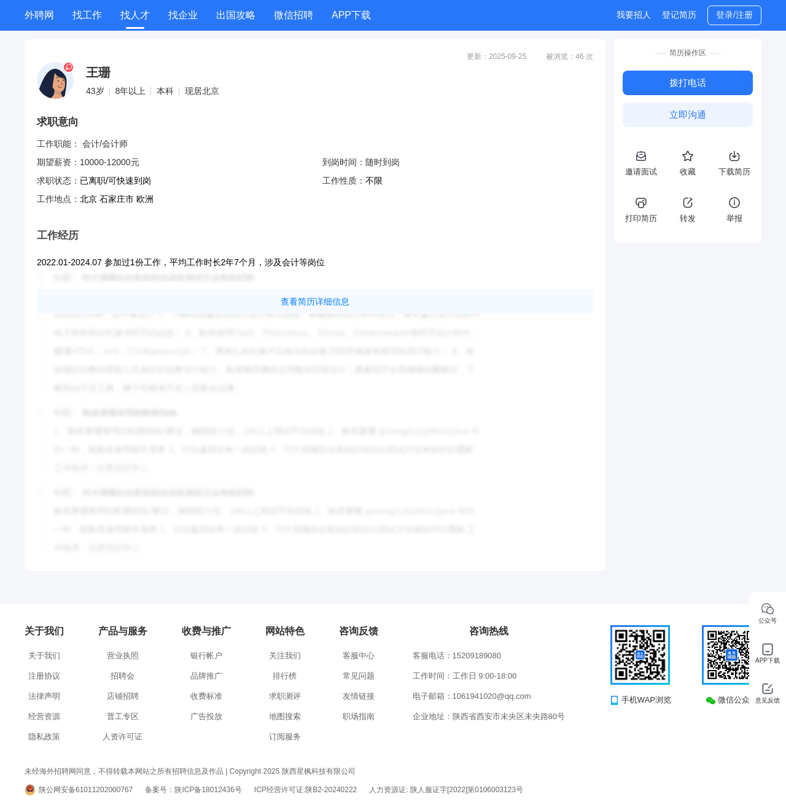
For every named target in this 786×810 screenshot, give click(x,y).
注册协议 (44, 675)
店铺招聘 (123, 696)
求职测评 (285, 696)
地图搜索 (285, 716)
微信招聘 (293, 15)
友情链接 (359, 696)
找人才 (135, 15)
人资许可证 (122, 736)
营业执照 (123, 655)
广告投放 (206, 716)
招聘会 (122, 675)
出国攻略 (235, 15)
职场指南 (359, 716)
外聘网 (39, 15)
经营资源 (44, 716)
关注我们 (285, 655)
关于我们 (44, 655)
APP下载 (351, 15)
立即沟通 (687, 114)
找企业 (183, 15)
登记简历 (679, 15)
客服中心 (359, 655)
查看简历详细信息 (315, 301)
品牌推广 (206, 675)
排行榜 (285, 675)
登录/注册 (734, 15)
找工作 (87, 15)
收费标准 (206, 696)
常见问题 (359, 675)
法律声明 (44, 696)
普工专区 (123, 716)
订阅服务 (285, 736)
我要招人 (634, 15)
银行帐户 (206, 655)
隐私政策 (44, 736)
